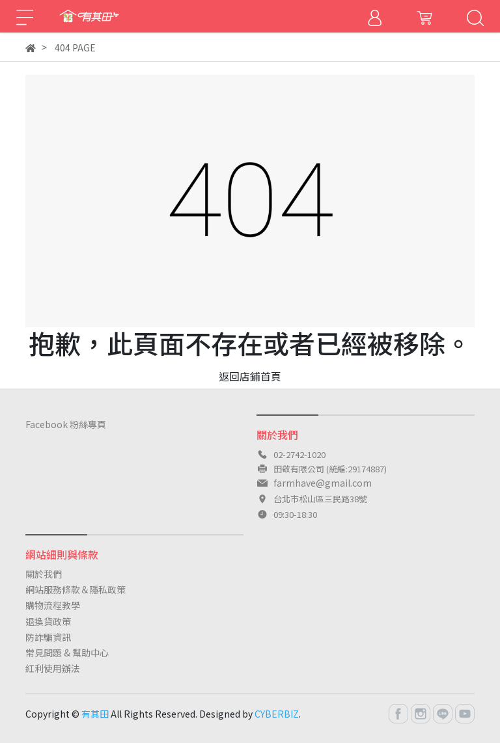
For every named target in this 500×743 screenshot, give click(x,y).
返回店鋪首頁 (250, 376)
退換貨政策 (48, 621)
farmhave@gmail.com (322, 482)
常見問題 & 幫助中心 (67, 652)
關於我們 (43, 573)
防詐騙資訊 (48, 636)
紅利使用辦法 (52, 668)
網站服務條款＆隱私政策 (75, 589)
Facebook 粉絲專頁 (65, 424)
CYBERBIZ (277, 713)
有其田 (95, 713)
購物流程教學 (52, 605)
